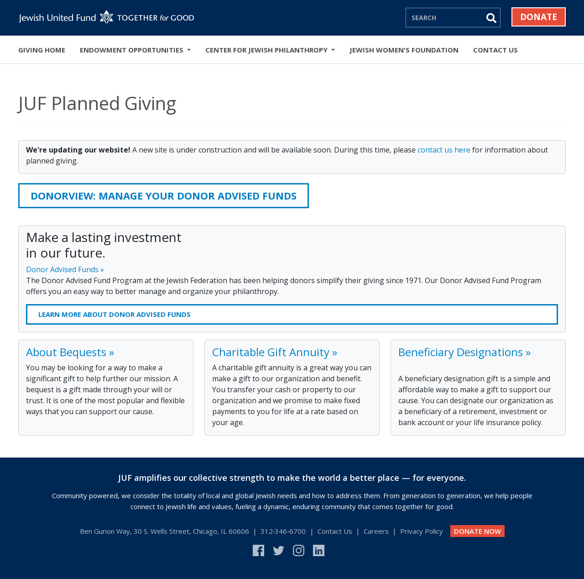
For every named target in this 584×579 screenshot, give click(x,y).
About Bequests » (70, 351)
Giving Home (41, 49)
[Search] (444, 17)
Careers (376, 531)
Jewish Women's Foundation (404, 49)
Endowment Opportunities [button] (132, 49)
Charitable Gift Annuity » (274, 351)
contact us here (443, 150)
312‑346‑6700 (283, 531)
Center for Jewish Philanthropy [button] (267, 49)
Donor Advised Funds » (65, 269)
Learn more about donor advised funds (114, 314)
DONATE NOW (477, 531)
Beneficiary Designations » (464, 351)
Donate (538, 17)
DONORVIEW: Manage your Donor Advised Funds (164, 195)
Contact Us (495, 49)
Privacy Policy (421, 531)
